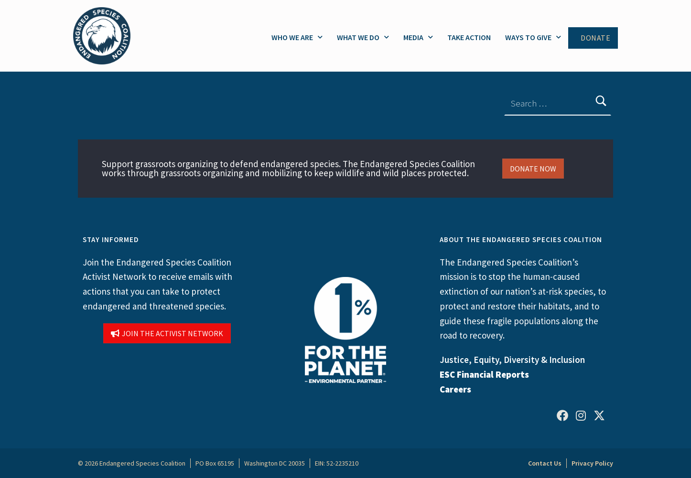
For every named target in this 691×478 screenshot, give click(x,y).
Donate (595, 37)
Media (418, 37)
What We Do (363, 37)
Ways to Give (533, 37)
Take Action (469, 37)
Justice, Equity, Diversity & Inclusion (512, 359)
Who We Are (297, 37)
